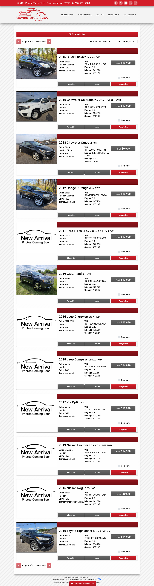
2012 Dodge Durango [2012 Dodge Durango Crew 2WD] (79, 188)
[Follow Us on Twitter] (121, 3)
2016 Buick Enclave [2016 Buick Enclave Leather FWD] (79, 57)
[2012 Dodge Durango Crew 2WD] (36, 194)
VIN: (86, 61)
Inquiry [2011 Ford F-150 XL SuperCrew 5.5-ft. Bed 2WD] (97, 258)
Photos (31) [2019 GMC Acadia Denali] (71, 301)
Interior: (62, 64)
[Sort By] (109, 41)
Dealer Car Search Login (60, 579)
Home (65, 577)
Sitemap (80, 579)
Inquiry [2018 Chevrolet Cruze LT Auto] (97, 172)
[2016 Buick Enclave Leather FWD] (36, 63)
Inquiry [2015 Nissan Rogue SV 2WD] (97, 515)
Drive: (61, 67)
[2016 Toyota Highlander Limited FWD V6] (36, 537)
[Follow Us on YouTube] (126, 3)
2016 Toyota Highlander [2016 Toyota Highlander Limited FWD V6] (84, 531)
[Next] (49, 41)
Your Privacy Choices (92, 579)
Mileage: (88, 70)
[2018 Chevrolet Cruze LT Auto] (36, 149)
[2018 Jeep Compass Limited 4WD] (36, 366)
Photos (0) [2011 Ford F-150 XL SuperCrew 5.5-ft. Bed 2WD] (71, 258)
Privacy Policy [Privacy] (86, 577)
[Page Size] (134, 41)
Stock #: (88, 73)
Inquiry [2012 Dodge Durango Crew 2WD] (97, 215)
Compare (125, 77)
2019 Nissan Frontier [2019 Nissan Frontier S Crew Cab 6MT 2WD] (85, 445)
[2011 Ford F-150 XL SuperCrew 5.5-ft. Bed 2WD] (36, 237)
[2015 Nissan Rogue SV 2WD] (36, 494)
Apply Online (123, 84)
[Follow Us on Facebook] (116, 3)
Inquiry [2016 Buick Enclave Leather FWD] (97, 84)
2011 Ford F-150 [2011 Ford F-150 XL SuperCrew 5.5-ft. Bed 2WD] (86, 231)
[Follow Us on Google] (131, 3)
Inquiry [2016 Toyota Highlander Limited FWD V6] (97, 558)
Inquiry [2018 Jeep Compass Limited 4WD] (97, 387)
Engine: (87, 67)
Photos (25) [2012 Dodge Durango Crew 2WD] (71, 215)
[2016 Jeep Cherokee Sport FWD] (36, 323)
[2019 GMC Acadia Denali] (36, 280)
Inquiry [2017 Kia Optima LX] (97, 429)
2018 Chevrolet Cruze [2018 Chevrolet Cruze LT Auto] (78, 142)
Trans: (62, 70)
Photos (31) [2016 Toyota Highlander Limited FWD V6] (71, 558)
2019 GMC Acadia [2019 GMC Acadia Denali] (75, 274)
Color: (62, 61)
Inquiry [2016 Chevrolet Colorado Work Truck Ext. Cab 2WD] (97, 127)
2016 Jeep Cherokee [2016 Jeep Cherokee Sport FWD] (79, 316)
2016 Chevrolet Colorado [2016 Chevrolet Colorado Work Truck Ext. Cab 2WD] (90, 100)
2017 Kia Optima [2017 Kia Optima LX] (72, 402)
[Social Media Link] (136, 3)
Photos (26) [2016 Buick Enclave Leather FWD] (71, 84)
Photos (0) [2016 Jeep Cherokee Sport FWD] (71, 344)
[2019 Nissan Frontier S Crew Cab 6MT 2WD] (36, 451)
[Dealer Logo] (32, 14)
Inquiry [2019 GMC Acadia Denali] (97, 301)
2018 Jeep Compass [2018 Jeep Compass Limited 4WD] (80, 359)
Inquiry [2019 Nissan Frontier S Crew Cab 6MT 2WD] (97, 472)
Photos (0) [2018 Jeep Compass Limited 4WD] (71, 387)
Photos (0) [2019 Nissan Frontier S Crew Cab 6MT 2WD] (71, 472)
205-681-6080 (82, 3)
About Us (71, 577)
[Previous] (18, 41)
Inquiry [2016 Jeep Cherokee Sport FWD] (97, 344)
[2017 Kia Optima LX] (36, 408)
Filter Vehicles (77, 34)
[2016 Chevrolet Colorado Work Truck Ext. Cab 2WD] (36, 106)
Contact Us (78, 577)
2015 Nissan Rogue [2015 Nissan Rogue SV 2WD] (77, 488)
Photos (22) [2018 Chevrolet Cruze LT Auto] (71, 172)
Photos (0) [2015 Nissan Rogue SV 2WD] (71, 515)
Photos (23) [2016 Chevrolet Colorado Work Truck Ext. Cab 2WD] (71, 127)
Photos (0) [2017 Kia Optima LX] (71, 429)
